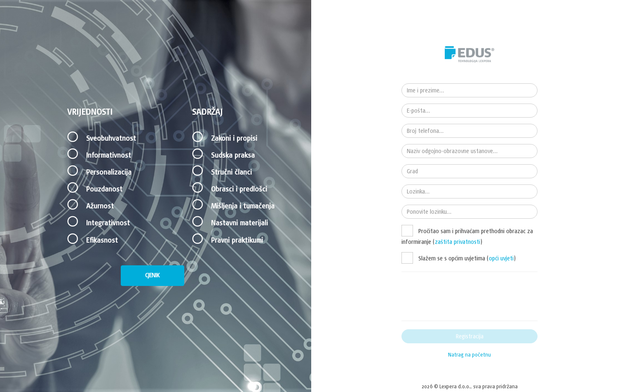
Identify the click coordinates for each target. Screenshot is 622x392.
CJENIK (152, 275)
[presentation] (464, 296)
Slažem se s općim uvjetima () (466, 258)
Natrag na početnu (469, 355)
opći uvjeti (501, 258)
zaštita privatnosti (457, 242)
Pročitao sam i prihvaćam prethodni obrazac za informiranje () (467, 236)
